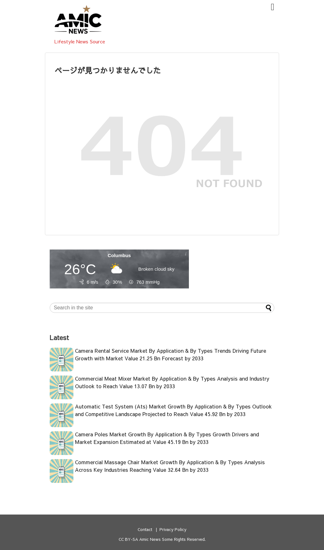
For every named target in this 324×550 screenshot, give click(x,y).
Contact (145, 529)
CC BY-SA (128, 539)
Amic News (150, 539)
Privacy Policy (172, 529)
